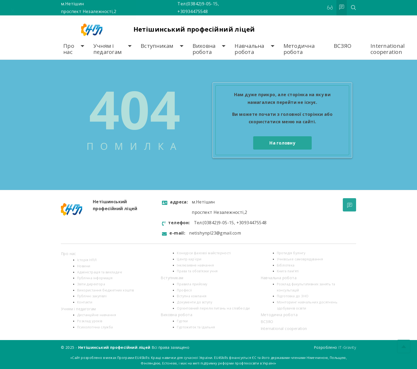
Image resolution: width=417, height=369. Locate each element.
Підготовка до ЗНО (293, 296)
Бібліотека (286, 265)
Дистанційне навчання (96, 315)
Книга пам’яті (288, 271)
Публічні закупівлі (92, 296)
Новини (83, 266)
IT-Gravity (347, 347)
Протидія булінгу (291, 253)
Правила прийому (192, 284)
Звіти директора (91, 284)
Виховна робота (204, 49)
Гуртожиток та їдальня (196, 327)
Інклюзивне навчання (195, 265)
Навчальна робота (249, 49)
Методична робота (299, 49)
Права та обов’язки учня (197, 271)
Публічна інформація (95, 278)
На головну (282, 143)
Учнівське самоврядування (300, 259)
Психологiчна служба (95, 327)
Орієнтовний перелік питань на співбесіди (213, 308)
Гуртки (182, 321)
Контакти (84, 302)
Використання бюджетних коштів (105, 290)
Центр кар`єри (189, 259)
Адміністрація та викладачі (99, 272)
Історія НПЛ (87, 260)
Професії (184, 290)
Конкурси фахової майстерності (204, 253)
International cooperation (387, 49)
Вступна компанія (191, 296)
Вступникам (157, 46)
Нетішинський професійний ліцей (194, 29)
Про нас (68, 49)
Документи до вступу (194, 302)
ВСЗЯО (342, 46)
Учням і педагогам (107, 49)
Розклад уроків (89, 321)
